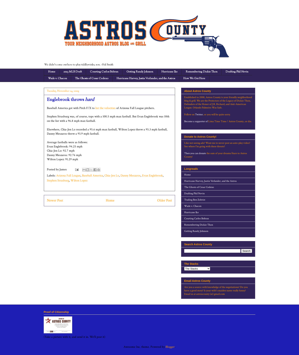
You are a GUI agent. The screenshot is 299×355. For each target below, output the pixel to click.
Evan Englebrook (152, 176)
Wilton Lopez (79, 181)
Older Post (164, 200)
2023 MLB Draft (72, 72)
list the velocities (105, 108)
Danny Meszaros (131, 176)
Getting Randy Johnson (139, 72)
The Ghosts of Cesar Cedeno (91, 78)
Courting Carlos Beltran (104, 72)
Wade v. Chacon (57, 78)
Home (51, 72)
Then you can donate (195, 153)
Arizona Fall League (68, 176)
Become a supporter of (196, 121)
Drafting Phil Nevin (237, 72)
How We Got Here (194, 78)
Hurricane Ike (169, 72)
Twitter (199, 114)
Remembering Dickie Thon (201, 72)
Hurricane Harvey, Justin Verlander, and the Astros (146, 78)
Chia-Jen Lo (111, 176)
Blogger (170, 347)
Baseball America (92, 176)
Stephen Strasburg (58, 181)
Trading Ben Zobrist (194, 199)
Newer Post (55, 200)
